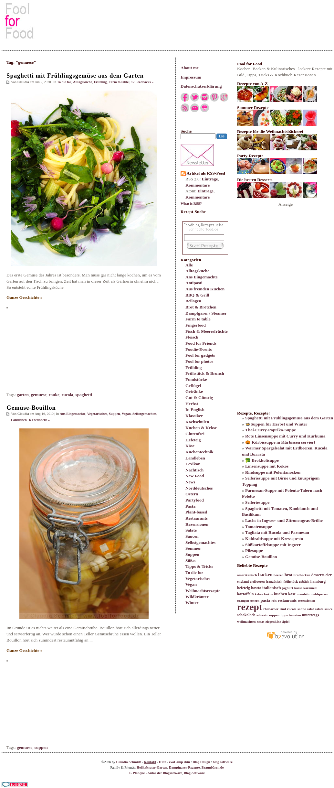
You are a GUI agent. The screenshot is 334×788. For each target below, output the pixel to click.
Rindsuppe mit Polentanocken (272, 472)
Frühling (193, 367)
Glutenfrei (194, 433)
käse (292, 594)
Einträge (210, 179)
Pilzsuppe (254, 550)
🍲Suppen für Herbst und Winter (276, 424)
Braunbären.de (213, 767)
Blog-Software (194, 773)
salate (319, 609)
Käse (189, 445)
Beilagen (193, 300)
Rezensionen (196, 524)
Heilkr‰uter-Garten (152, 767)
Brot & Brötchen (200, 307)
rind (283, 609)
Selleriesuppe (257, 502)
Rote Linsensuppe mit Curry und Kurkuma (285, 436)
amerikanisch (247, 575)
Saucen (192, 536)
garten (23, 394)
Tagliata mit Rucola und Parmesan (277, 532)
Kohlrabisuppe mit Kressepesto (274, 538)
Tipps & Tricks (199, 566)
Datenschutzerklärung (201, 86)
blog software (223, 762)
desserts (318, 575)
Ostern (191, 493)
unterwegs (310, 615)
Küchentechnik (199, 451)
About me (190, 67)
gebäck (304, 581)
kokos (268, 594)
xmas (261, 621)
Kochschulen (197, 421)
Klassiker (194, 415)
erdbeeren (257, 581)
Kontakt (150, 762)
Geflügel (193, 385)
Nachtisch (194, 470)
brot (288, 574)
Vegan (191, 584)
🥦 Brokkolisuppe (262, 460)
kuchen (280, 593)
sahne (301, 609)
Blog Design (201, 762)
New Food (194, 475)
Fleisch (191, 337)
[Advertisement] (167, 20)
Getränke (194, 391)
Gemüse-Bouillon (31, 407)
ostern (254, 600)
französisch (274, 581)
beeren (279, 575)
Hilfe (162, 762)
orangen (243, 600)
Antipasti (194, 282)
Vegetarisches (197, 578)
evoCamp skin (179, 762)
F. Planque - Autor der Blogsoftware (155, 773)
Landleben (195, 458)
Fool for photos (199, 361)
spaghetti (83, 394)
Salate (191, 530)
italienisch (271, 587)
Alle (189, 265)
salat (310, 609)
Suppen (192, 554)
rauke (54, 394)
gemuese (39, 394)
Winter (191, 602)
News (190, 482)
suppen (41, 747)
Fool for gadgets (200, 355)
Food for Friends (200, 343)
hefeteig (243, 588)
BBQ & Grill (197, 295)
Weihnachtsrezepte (202, 590)
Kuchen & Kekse (201, 427)
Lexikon (193, 463)
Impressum (191, 77)
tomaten (295, 615)
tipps (284, 615)
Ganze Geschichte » (24, 297)
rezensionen (306, 600)
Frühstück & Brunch (204, 373)
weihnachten (246, 621)
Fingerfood (195, 325)
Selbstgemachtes (200, 542)
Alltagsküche (197, 270)
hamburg (318, 581)
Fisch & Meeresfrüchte (206, 331)
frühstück (291, 581)
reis (274, 600)
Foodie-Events (198, 349)
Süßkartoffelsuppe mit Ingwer (273, 544)
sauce (328, 609)
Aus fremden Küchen (204, 288)
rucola (67, 394)
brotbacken (302, 575)
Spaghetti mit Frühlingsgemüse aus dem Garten (75, 75)
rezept (249, 607)
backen (265, 574)
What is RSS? (191, 203)
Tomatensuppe (258, 526)
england (243, 581)
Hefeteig (193, 439)
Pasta (190, 506)
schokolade (246, 615)
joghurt (287, 588)
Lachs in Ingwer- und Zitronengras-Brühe (284, 520)
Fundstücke (196, 379)
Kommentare (197, 185)
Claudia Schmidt (128, 762)
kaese (298, 588)
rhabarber (270, 609)
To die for (194, 572)
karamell (310, 588)
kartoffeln (245, 594)
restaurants (287, 600)
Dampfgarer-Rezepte (184, 767)
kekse (259, 594)
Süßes (190, 560)
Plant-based (196, 512)
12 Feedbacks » (142, 82)
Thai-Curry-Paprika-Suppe (270, 429)
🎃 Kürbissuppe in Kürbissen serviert (280, 442)
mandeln (303, 594)
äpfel (286, 621)
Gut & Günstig (199, 397)
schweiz (262, 615)
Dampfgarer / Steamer (206, 313)
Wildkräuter (197, 596)
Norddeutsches (199, 488)
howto (256, 588)
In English (194, 409)
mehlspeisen (319, 594)
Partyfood (194, 500)
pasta (265, 600)
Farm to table (198, 319)
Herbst (191, 403)
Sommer (193, 548)
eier (329, 575)
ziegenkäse (273, 621)
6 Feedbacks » (39, 420)
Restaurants (196, 518)
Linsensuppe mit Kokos (266, 466)
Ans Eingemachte (201, 277)
